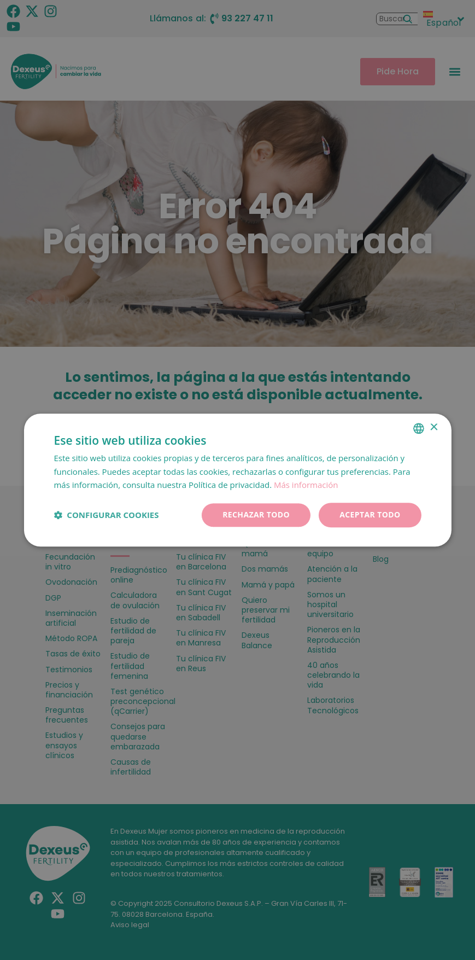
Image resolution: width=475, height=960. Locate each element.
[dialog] (237, 480)
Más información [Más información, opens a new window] (306, 485)
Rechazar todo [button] (256, 514)
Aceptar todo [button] (369, 514)
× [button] (434, 427)
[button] (106, 515)
